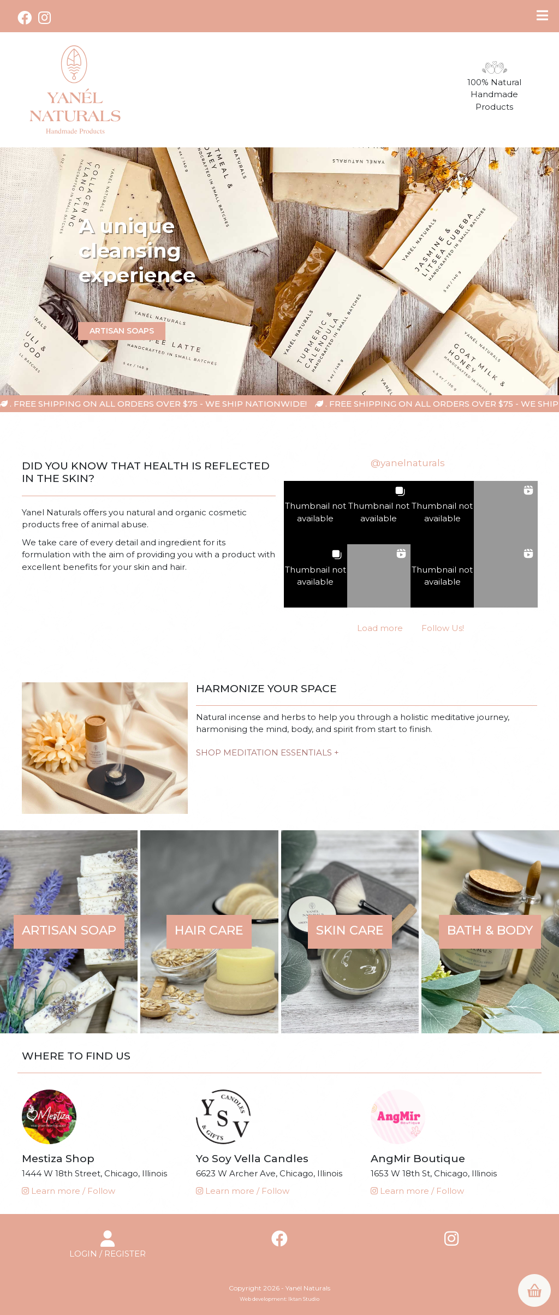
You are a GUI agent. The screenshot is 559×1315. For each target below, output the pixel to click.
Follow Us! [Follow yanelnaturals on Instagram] (442, 628)
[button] (315, 512)
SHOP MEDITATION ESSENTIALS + (267, 752)
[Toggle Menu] (542, 15)
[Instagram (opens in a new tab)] (44, 17)
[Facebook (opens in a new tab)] (26, 17)
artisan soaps (122, 330)
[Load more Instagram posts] (379, 628)
